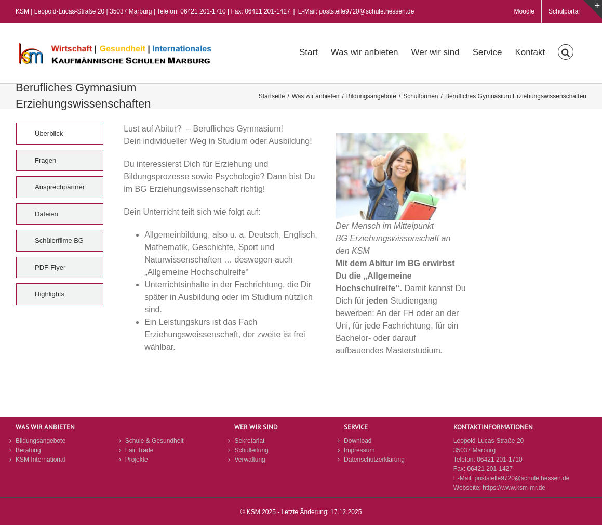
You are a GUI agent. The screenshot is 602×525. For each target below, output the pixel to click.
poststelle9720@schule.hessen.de (521, 478)
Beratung (28, 450)
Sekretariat (249, 440)
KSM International (40, 459)
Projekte (136, 459)
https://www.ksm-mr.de (514, 487)
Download (357, 440)
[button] (565, 51)
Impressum (359, 450)
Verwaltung (249, 459)
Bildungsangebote (40, 440)
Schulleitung (251, 450)
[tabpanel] (327, 250)
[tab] (59, 134)
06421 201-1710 (499, 459)
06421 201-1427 (489, 468)
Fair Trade (139, 450)
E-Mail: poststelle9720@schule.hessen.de (356, 11)
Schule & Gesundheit (154, 440)
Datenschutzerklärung (374, 459)
